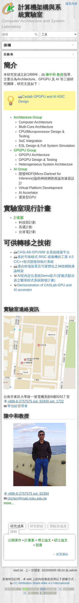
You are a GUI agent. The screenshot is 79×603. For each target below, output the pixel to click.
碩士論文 (61, 540)
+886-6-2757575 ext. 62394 (28, 493)
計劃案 (19, 217)
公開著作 (14, 540)
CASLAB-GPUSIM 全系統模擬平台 (43, 252)
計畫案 (29, 540)
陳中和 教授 (54, 74)
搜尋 (37, 34)
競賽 (39, 545)
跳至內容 (71, 3)
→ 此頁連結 (60, 554)
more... (9, 503)
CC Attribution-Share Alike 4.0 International (41, 583)
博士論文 (44, 540)
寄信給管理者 (17, 406)
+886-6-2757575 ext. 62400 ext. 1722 (35, 401)
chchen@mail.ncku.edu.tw (27, 498)
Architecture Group (28, 117)
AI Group (20, 169)
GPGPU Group (25, 150)
